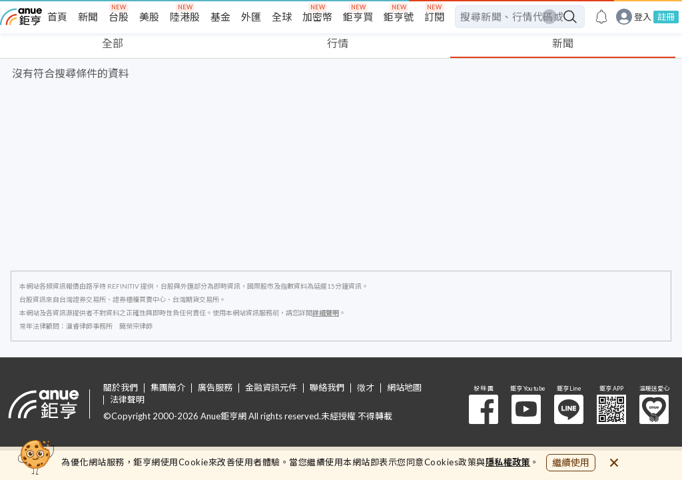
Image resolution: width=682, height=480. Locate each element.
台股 (119, 17)
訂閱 (434, 17)
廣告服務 (215, 387)
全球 (282, 17)
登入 (642, 17)
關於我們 (120, 387)
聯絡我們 (327, 387)
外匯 (251, 17)
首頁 (57, 17)
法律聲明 (127, 399)
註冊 (666, 16)
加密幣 (317, 17)
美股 (149, 17)
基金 (220, 17)
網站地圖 (404, 387)
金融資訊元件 (271, 387)
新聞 (88, 17)
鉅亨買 (358, 17)
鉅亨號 (399, 17)
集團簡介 (168, 387)
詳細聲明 (325, 313)
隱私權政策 (508, 462)
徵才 (365, 387)
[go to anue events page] (601, 17)
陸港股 (185, 17)
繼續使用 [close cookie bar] (570, 462)
